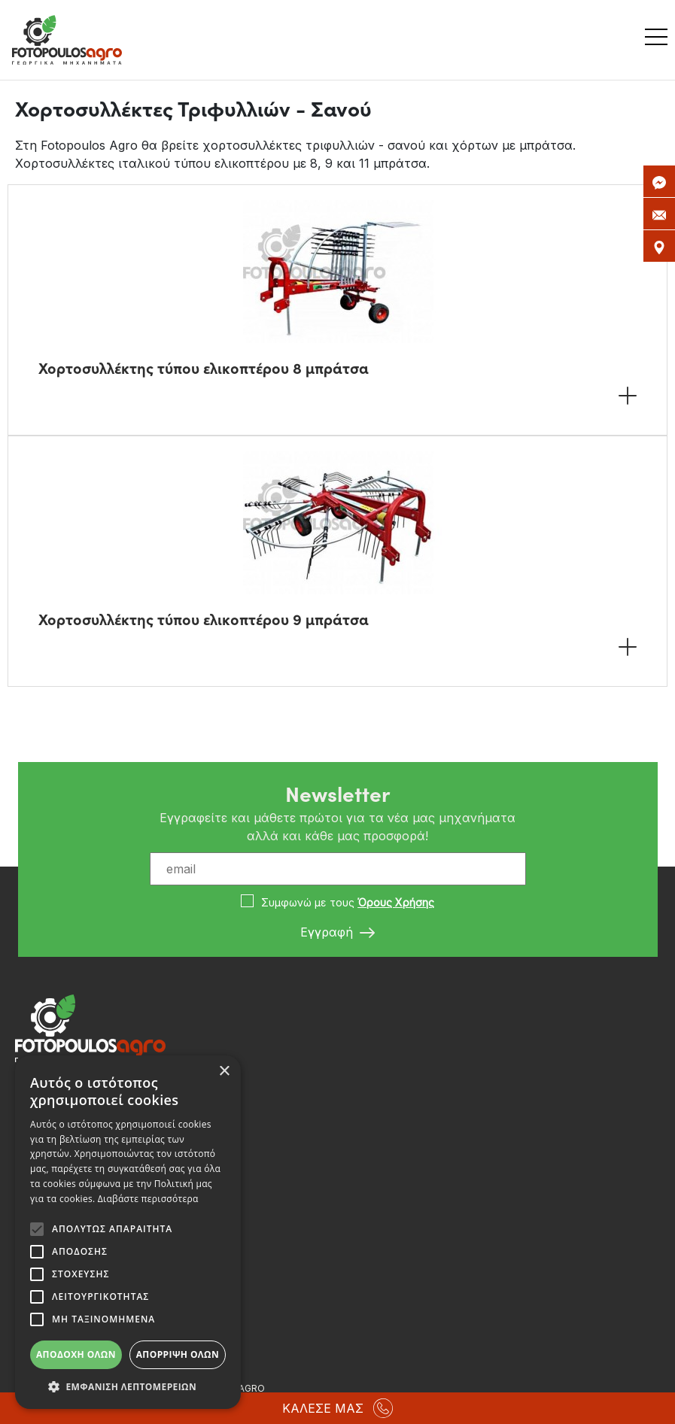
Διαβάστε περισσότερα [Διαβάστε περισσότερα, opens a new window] (148, 1198)
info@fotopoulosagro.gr (90, 1236)
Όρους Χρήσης (395, 902)
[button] (128, 1386)
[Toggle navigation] (660, 40)
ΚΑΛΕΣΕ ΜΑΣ (337, 1408)
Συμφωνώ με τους (347, 902)
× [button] (224, 1071)
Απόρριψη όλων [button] (177, 1354)
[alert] (128, 1232)
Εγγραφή (337, 933)
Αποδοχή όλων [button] (76, 1354)
